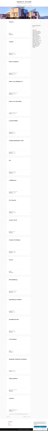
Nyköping (34, 39)
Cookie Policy (35, 424)
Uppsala (36, 43)
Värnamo (36, 44)
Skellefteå (37, 39)
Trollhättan (34, 42)
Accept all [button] (40, 426)
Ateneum (12, 41)
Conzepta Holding (14, 120)
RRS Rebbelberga (14, 279)
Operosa (11, 260)
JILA (10, 160)
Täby (37, 42)
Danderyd (39, 31)
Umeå (33, 43)
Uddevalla (39, 42)
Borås (33, 31)
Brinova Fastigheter (15, 61)
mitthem (9, 426)
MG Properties (13, 200)
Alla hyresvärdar (30, 5)
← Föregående (24, 418)
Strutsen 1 (12, 22)
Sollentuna (34, 40)
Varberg (38, 43)
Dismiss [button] (37, 428)
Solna (37, 40)
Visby (33, 44)
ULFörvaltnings (14, 339)
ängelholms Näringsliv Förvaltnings (16, 360)
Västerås (39, 44)
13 (23, 415)
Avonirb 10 (12, 400)
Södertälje (37, 41)
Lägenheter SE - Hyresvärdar (24, 2)
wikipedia (9, 425)
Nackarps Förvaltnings (16, 240)
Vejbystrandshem (14, 380)
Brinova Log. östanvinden (17, 101)
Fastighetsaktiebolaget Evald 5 (18, 140)
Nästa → (29, 418)
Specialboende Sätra (15, 319)
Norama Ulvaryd (14, 220)
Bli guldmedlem (25, 5)
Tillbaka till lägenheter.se (19, 5)
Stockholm (39, 40)
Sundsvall (34, 41)
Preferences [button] (43, 428)
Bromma (36, 31)
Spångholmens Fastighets (17, 299)
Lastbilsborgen (13, 180)
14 (24, 415)
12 (22, 415)
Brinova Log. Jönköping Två (17, 81)
